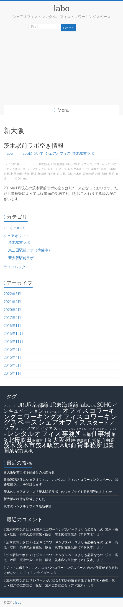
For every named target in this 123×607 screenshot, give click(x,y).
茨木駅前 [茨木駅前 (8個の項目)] (65, 445)
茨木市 (77, 173)
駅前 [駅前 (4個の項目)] (19, 450)
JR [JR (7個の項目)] (21, 405)
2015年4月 (12, 357)
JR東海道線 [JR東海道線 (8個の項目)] (64, 405)
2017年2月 (12, 318)
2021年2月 (12, 302)
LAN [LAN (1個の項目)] (93, 406)
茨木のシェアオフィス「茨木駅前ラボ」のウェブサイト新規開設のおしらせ (58, 491)
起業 (98, 173)
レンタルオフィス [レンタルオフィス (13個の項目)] (34, 434)
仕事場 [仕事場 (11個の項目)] (100, 434)
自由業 (61, 173)
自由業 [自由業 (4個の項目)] (107, 440)
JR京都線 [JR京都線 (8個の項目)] (37, 405)
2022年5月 (12, 294)
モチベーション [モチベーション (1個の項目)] (67, 428)
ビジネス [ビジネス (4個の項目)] (48, 428)
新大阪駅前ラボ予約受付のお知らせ (29, 472)
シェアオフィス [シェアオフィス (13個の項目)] (62, 422)
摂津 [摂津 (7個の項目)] (70, 440)
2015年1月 (12, 373)
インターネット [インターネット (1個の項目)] (53, 411)
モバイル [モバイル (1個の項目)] (81, 428)
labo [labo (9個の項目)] (85, 404)
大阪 (27, 173)
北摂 (13, 173)
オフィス (86, 164)
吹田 (20, 173)
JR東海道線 (58, 164)
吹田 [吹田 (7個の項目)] (26, 440)
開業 (105, 173)
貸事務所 (88, 173)
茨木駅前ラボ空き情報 (34, 145)
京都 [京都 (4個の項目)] (86, 434)
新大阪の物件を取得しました (24, 499)
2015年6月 (12, 349)
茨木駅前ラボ (83, 153)
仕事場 (112, 169)
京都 (103, 169)
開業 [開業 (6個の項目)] (9, 451)
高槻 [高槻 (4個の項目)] (28, 450)
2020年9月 (12, 310)
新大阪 (42, 173)
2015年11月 (13, 341)
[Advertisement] (61, 71)
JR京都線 (43, 164)
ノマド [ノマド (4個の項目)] (32, 428)
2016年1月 (12, 326)
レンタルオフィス (79, 169)
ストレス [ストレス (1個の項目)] (21, 428)
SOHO (76, 164)
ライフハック (15, 267)
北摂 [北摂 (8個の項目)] (14, 440)
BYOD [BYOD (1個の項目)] (7, 406)
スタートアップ (57, 169)
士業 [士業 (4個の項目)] (47, 440)
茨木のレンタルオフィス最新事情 (27, 506)
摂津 (33, 173)
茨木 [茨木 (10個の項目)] (10, 445)
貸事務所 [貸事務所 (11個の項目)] (89, 445)
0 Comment (21, 178)
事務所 (95, 169)
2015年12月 (13, 333)
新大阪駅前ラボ (21, 258)
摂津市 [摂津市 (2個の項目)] (82, 441)
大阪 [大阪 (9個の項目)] (58, 439)
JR (34, 164)
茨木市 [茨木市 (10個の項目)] (26, 445)
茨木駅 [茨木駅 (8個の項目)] (44, 445)
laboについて (33, 153)
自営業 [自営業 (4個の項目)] (94, 440)
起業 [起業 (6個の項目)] (108, 446)
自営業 (51, 173)
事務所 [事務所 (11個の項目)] (71, 434)
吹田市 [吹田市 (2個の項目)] (37, 441)
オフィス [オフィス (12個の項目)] (75, 410)
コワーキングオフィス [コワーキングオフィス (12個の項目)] (50, 416)
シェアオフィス (58, 153)
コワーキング (102, 164)
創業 (6, 173)
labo (61, 8)
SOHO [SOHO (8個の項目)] (104, 405)
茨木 (69, 173)
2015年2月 (12, 365)
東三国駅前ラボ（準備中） (30, 250)
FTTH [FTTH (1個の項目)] (14, 406)
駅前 (111, 173)
